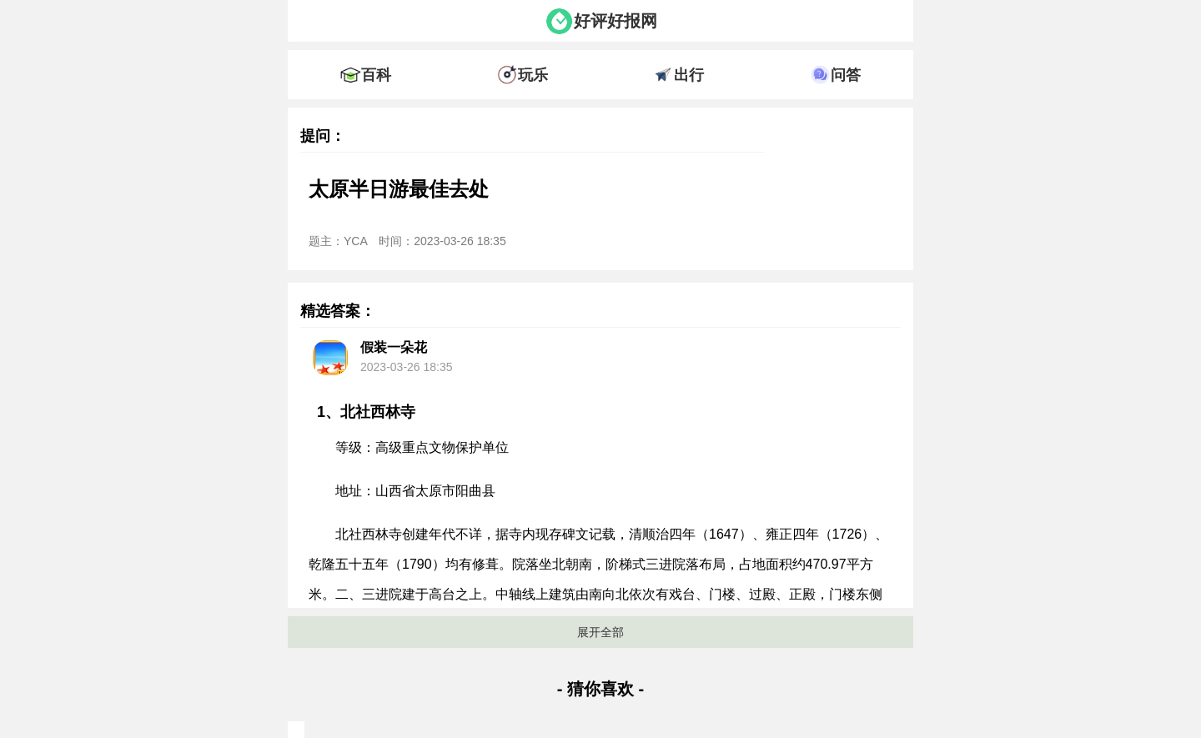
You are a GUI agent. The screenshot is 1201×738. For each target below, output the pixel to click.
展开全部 (600, 632)
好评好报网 (615, 21)
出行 (689, 75)
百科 (376, 75)
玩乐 (533, 75)
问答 (846, 75)
